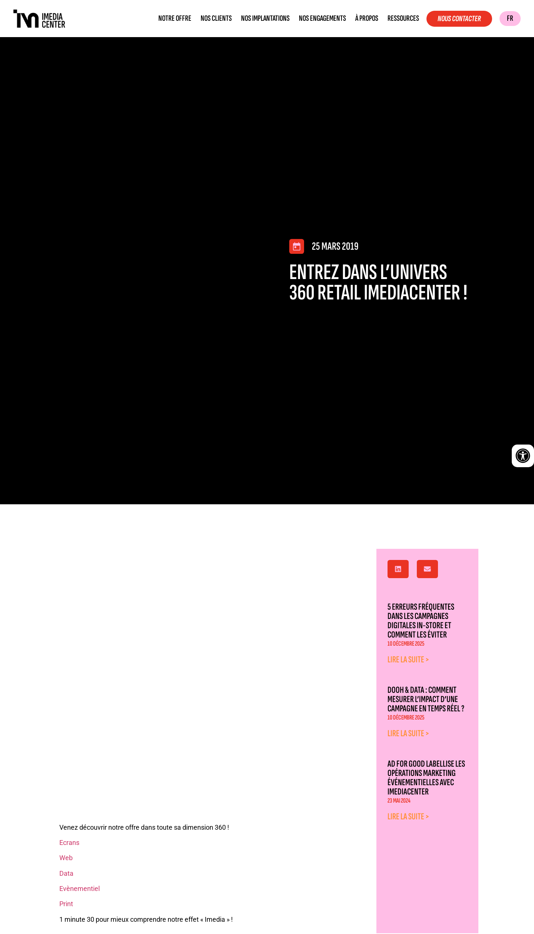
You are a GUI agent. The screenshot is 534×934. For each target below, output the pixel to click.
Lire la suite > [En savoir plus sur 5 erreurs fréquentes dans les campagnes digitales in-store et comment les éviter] (408, 659)
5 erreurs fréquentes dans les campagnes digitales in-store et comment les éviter (421, 620)
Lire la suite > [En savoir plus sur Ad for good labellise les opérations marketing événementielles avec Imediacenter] (408, 816)
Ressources (403, 18)
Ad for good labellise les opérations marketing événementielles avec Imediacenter (426, 777)
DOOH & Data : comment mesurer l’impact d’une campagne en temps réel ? (426, 699)
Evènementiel (79, 888)
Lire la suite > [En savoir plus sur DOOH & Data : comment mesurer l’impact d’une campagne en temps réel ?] (408, 733)
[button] (398, 569)
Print (66, 904)
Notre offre (174, 18)
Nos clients (216, 18)
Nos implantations (265, 18)
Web (66, 858)
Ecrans (70, 842)
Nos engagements (322, 18)
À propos (366, 18)
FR (510, 18)
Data (66, 873)
